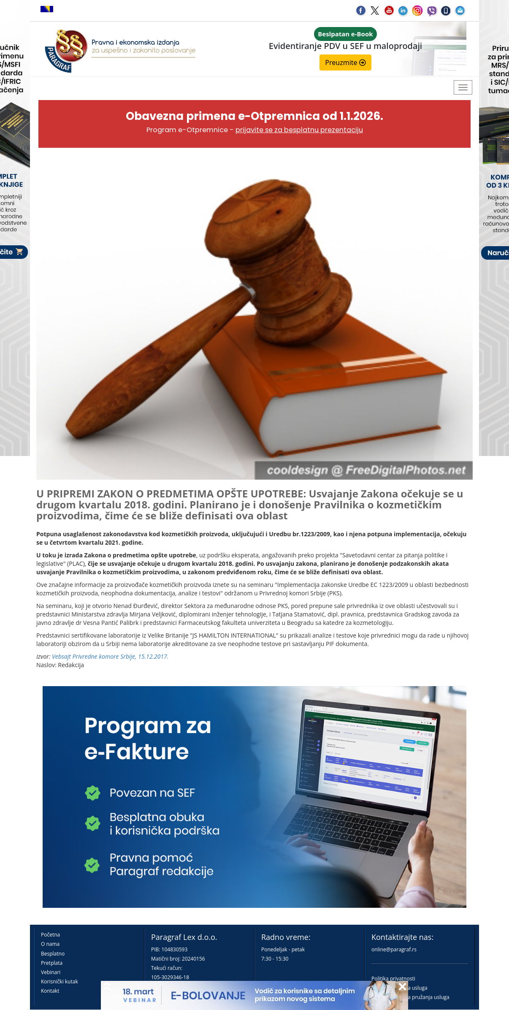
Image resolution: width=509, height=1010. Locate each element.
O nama (50, 944)
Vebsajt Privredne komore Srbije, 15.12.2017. (110, 656)
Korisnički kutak (59, 981)
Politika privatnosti (393, 978)
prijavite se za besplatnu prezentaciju (299, 130)
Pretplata (51, 963)
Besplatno (53, 953)
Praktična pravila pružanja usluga (410, 997)
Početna (50, 934)
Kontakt (50, 990)
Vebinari (50, 972)
